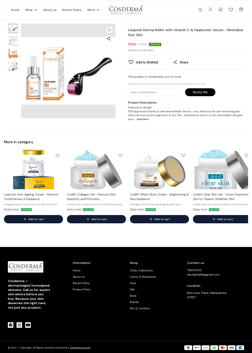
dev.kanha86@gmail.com (203, 274)
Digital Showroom (80, 347)
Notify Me (200, 92)
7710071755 (194, 270)
